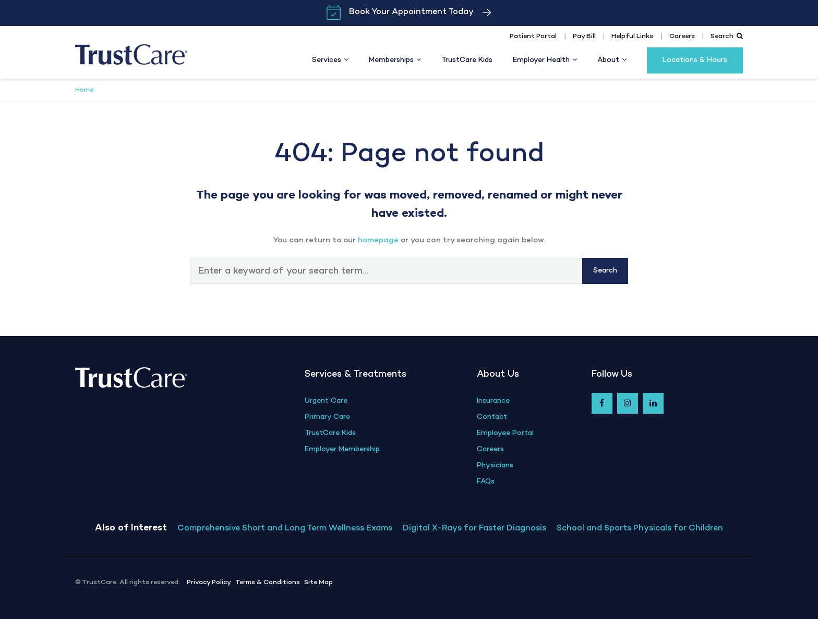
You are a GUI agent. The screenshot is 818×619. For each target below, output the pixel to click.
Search (727, 36)
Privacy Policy (209, 582)
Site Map (318, 582)
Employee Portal (505, 433)
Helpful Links (632, 36)
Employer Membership (342, 449)
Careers (682, 36)
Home (84, 90)
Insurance (493, 401)
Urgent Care (326, 401)
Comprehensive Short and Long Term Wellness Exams (284, 528)
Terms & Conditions (267, 582)
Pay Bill (584, 36)
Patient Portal (533, 36)
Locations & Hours (695, 60)
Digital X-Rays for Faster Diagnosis (474, 528)
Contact (492, 417)
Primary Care (327, 417)
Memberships (391, 60)
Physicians (495, 465)
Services (326, 60)
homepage (378, 240)
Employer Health (541, 60)
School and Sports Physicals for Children (640, 528)
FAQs (486, 482)
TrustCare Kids (466, 60)
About (608, 60)
